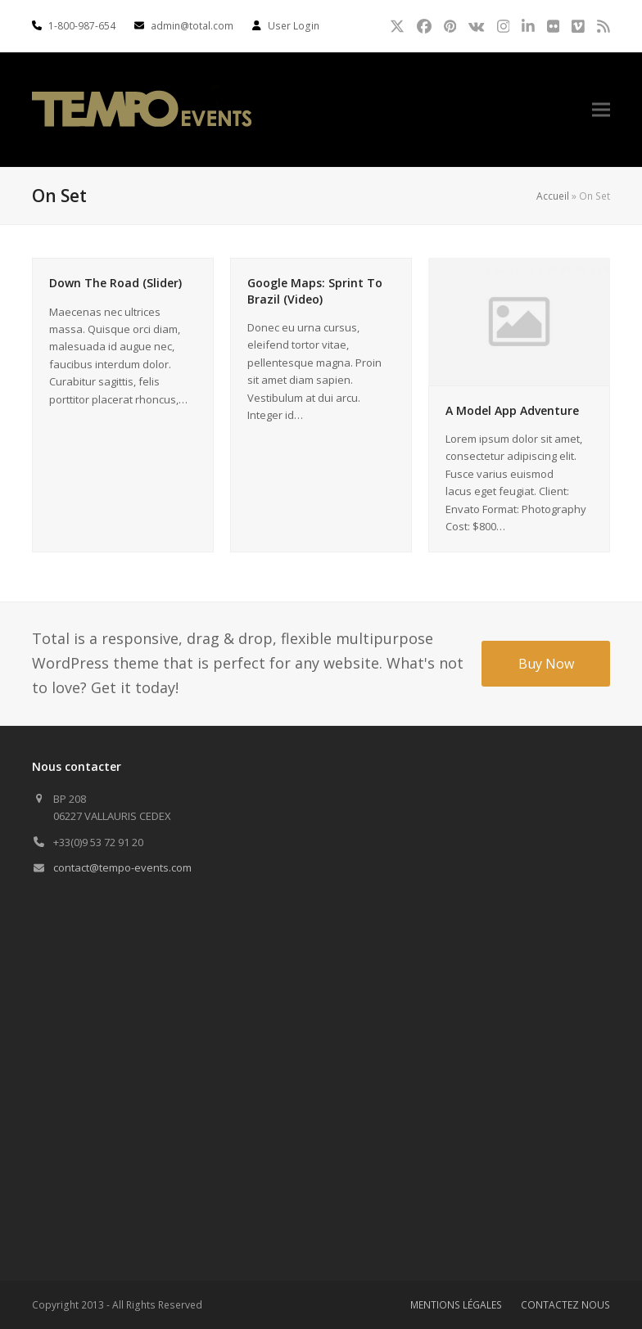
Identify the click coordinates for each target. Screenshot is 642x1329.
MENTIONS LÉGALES (456, 1305)
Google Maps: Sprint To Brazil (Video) (314, 290)
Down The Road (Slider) (115, 283)
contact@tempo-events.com (122, 867)
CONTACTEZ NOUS (565, 1305)
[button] (601, 110)
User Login (293, 26)
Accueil (552, 196)
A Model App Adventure (512, 410)
